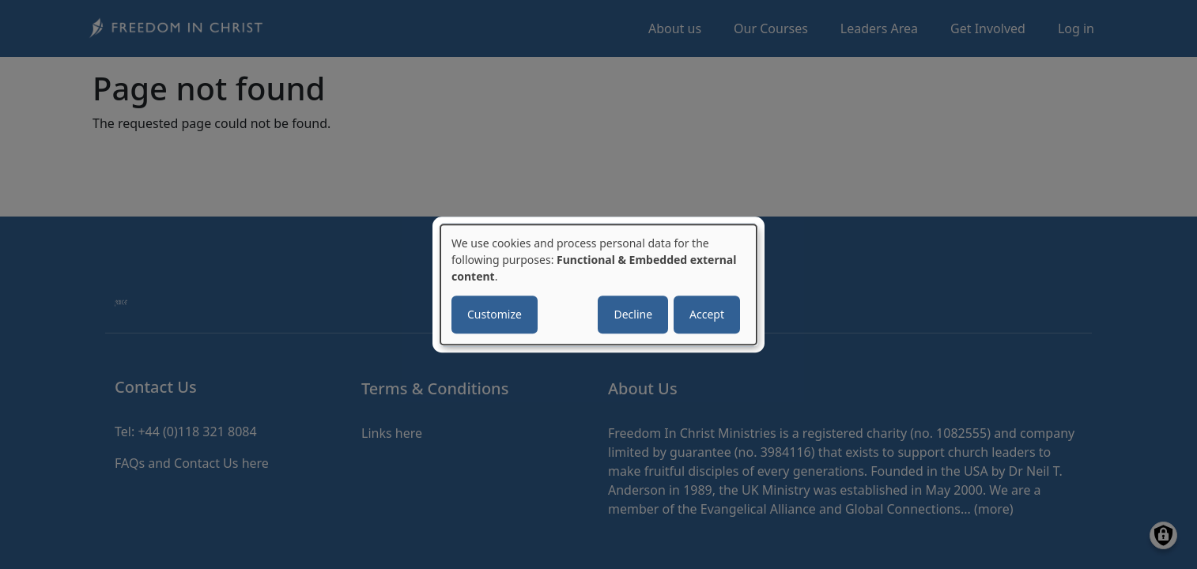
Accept (706, 314)
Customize (494, 314)
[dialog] (598, 284)
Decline (633, 314)
